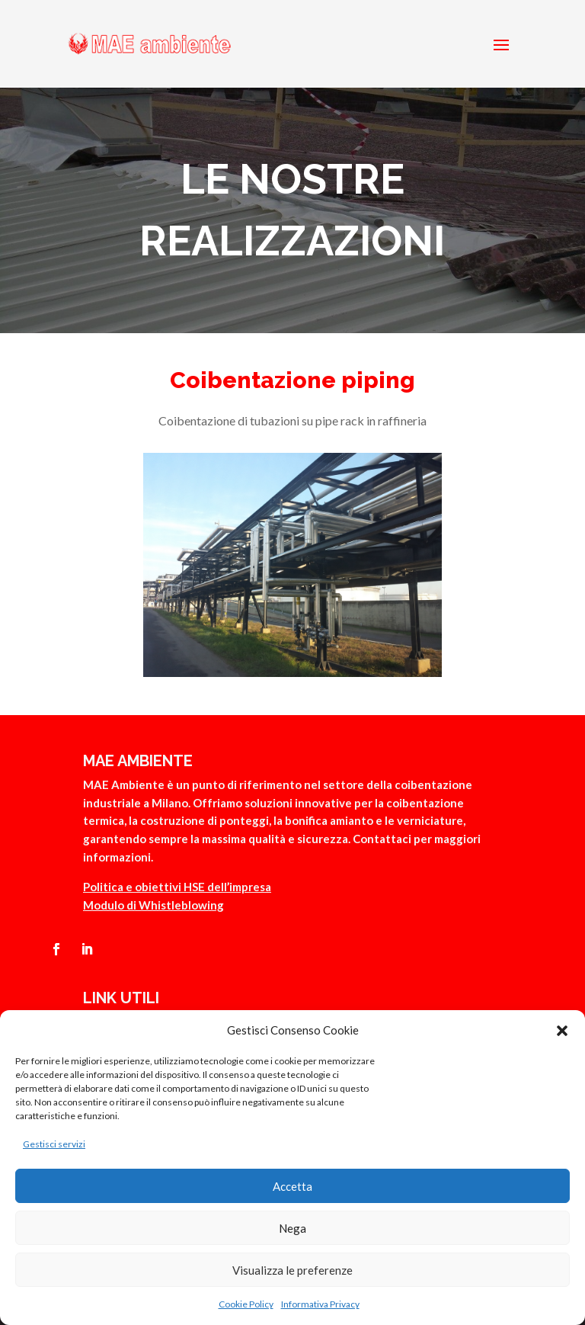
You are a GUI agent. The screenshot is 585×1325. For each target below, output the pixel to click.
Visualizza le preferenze (292, 1270)
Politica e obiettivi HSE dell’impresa (177, 886)
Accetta (292, 1186)
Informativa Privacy (320, 1304)
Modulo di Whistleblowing (153, 905)
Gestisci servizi (54, 1144)
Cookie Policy (246, 1304)
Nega (292, 1228)
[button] (562, 1030)
